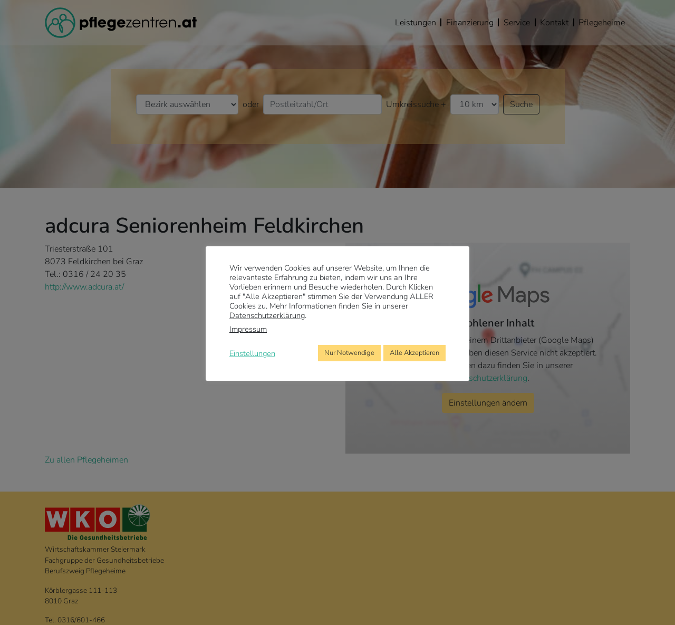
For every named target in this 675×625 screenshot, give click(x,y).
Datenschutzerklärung (267, 315)
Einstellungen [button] (252, 353)
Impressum (248, 329)
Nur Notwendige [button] (349, 353)
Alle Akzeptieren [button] (414, 353)
